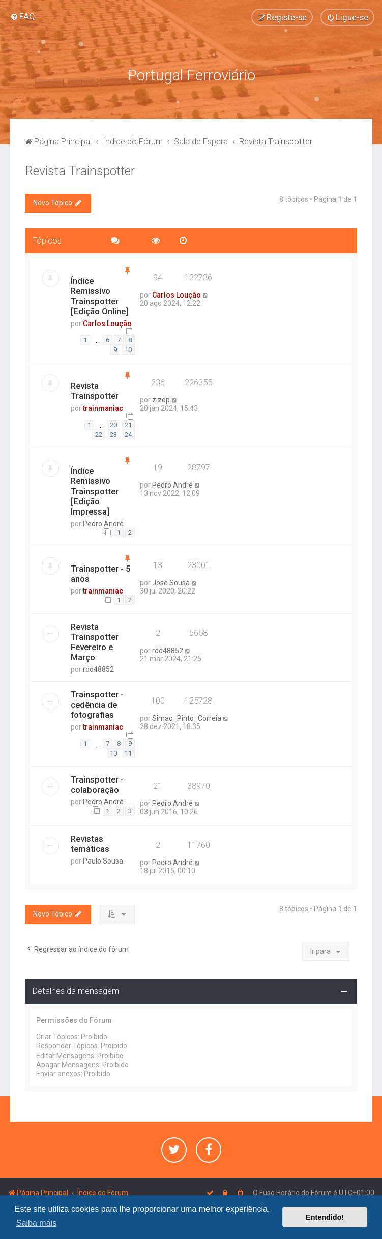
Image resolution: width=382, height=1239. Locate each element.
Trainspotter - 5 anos (101, 573)
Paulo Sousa (103, 861)
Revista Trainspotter (80, 171)
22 (98, 434)
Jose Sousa (171, 583)
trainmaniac (103, 408)
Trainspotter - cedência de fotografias (97, 704)
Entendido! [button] (325, 1217)
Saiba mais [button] (36, 1223)
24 (128, 434)
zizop (161, 400)
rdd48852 (98, 669)
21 (128, 425)
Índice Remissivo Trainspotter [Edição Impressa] (95, 491)
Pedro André (103, 524)
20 (113, 425)
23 (113, 434)
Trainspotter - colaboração (97, 784)
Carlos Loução (107, 323)
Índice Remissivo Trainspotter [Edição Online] (99, 296)
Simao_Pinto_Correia (186, 718)
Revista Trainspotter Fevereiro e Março (95, 642)
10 (128, 350)
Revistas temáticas (90, 843)
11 (128, 753)
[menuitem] (23, 16)
